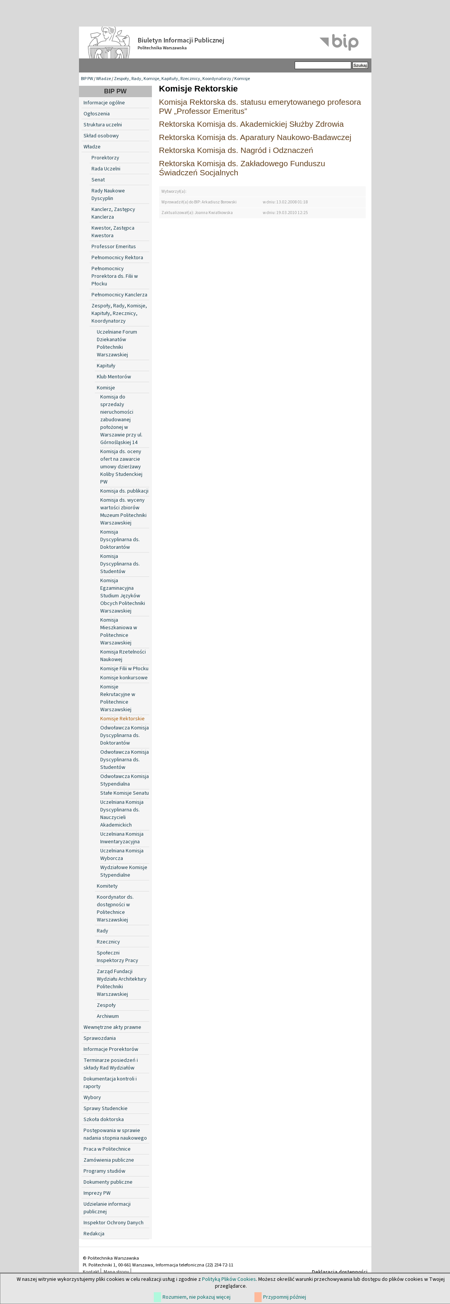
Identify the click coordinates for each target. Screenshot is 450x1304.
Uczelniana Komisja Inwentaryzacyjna (122, 838)
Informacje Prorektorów (111, 1049)
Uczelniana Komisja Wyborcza (122, 854)
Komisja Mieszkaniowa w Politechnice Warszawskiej (118, 631)
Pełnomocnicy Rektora (117, 257)
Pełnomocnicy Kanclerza (119, 295)
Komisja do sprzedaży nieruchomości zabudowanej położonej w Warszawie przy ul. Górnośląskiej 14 (121, 419)
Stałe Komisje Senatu (124, 793)
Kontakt (91, 1271)
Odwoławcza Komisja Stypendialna (124, 780)
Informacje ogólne (104, 103)
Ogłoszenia (97, 114)
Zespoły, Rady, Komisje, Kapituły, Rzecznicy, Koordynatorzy (172, 79)
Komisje (242, 79)
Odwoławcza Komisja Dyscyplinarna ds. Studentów (124, 759)
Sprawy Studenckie (106, 1108)
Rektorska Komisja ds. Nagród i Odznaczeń (236, 150)
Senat (98, 180)
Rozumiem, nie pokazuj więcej (197, 1297)
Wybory (92, 1097)
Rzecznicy (108, 942)
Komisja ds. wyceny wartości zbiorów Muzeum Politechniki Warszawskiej (123, 511)
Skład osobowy (101, 136)
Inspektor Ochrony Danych (114, 1223)
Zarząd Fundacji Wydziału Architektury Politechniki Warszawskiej (122, 983)
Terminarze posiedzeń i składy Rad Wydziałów (111, 1064)
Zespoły (106, 1005)
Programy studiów (104, 1171)
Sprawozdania (100, 1038)
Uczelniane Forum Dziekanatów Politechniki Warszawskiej (117, 343)
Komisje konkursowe (124, 678)
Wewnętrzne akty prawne (112, 1027)
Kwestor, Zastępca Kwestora (113, 231)
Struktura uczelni (103, 125)
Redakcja (94, 1234)
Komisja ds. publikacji (124, 491)
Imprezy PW (97, 1193)
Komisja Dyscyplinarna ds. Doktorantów (120, 539)
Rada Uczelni (106, 169)
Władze (103, 79)
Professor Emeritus (114, 246)
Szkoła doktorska (104, 1119)
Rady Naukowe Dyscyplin (108, 194)
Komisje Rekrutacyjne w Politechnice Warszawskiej (117, 698)
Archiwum (108, 1016)
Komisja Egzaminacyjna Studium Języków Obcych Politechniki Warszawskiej (122, 596)
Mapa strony (116, 1271)
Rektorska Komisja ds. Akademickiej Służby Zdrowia (251, 124)
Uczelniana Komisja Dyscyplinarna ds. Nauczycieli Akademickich (122, 813)
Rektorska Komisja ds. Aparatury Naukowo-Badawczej (255, 137)
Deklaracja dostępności (340, 1272)
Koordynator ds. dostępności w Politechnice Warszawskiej (115, 908)
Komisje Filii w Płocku (124, 668)
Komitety (107, 886)
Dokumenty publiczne (108, 1182)
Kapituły (106, 366)
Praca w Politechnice (107, 1149)
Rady (102, 931)
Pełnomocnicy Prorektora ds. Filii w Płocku (115, 276)
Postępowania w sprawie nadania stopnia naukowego (115, 1134)
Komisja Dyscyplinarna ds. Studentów (120, 564)
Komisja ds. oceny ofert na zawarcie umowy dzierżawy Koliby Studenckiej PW (121, 467)
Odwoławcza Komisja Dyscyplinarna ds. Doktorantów (124, 735)
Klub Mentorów (114, 377)
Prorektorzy (105, 158)
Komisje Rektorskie (122, 719)
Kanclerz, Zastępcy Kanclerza (113, 213)
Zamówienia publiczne (109, 1160)
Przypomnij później (284, 1297)
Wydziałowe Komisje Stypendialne (123, 871)
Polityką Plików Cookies (229, 1279)
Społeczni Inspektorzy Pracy (117, 956)
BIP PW (87, 79)
